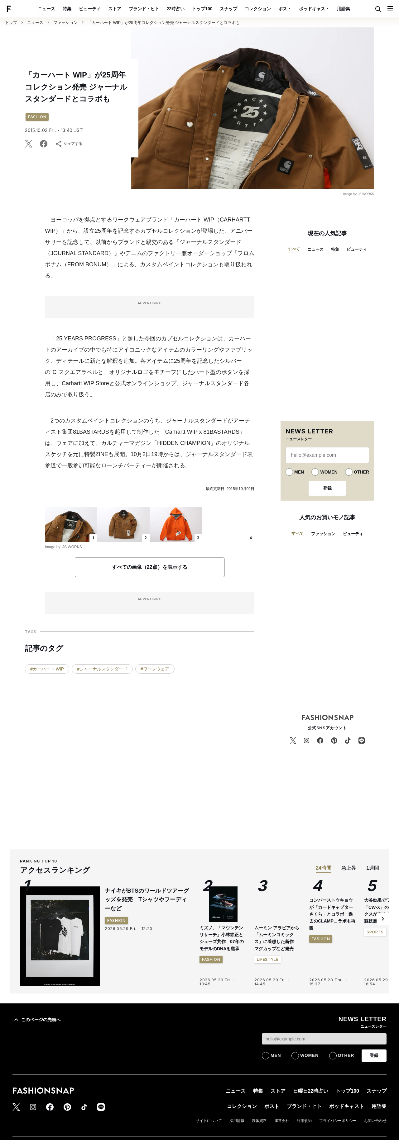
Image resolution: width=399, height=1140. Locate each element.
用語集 (343, 9)
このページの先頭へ (36, 1019)
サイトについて (209, 1121)
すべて (294, 249)
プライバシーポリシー (338, 1121)
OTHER (361, 472)
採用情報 (236, 1121)
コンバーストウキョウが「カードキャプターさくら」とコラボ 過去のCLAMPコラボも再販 (332, 970)
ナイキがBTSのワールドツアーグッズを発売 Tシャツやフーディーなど (147, 900)
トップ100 (202, 9)
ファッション (65, 23)
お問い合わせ (375, 1121)
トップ (11, 23)
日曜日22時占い (311, 1091)
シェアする (68, 143)
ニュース (46, 9)
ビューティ (90, 9)
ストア (114, 9)
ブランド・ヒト (144, 9)
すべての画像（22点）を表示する (149, 567)
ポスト (284, 9)
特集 (67, 9)
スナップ (228, 9)
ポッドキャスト (314, 9)
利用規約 (304, 1121)
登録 (327, 488)
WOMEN (328, 472)
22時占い (176, 9)
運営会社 (281, 1121)
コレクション (258, 9)
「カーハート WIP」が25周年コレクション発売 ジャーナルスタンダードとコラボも (164, 23)
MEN (299, 472)
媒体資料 (259, 1121)
